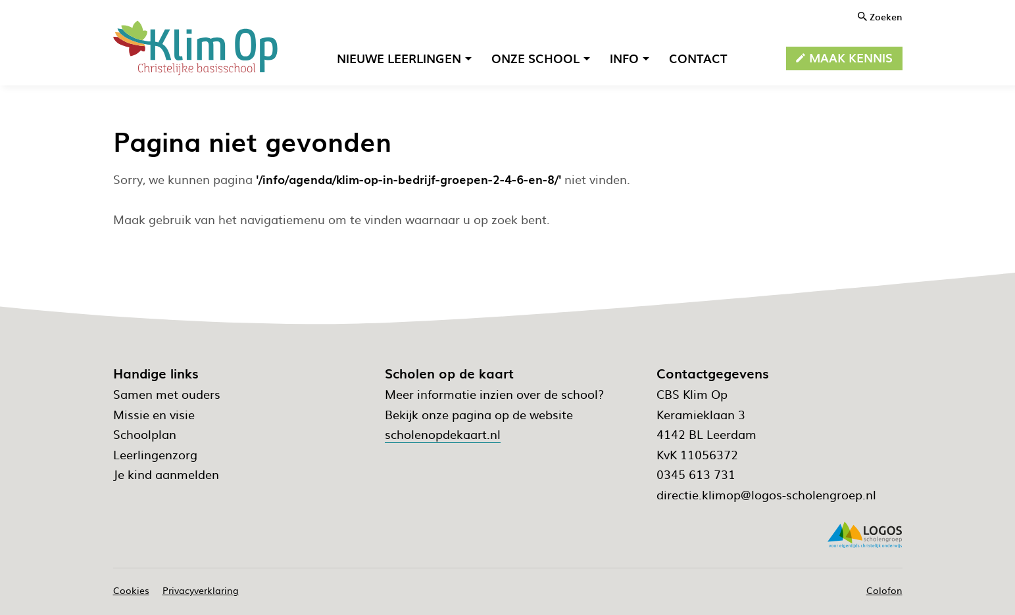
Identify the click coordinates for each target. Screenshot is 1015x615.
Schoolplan (144, 434)
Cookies (131, 590)
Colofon (884, 590)
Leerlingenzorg (155, 454)
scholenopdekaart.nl (443, 434)
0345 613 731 (695, 474)
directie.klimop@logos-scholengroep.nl (766, 494)
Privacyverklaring (200, 590)
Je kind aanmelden (166, 474)
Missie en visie (154, 414)
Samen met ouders (166, 394)
